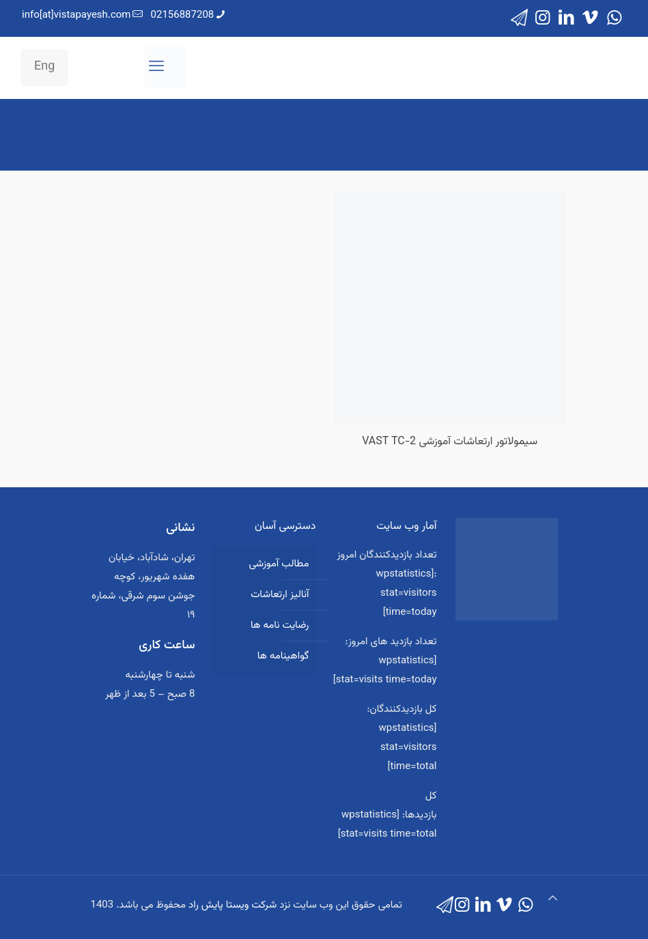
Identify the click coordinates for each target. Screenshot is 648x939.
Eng (44, 66)
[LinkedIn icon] (566, 18)
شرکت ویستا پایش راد (232, 905)
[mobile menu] (156, 67)
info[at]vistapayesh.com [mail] (76, 15)
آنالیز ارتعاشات (280, 595)
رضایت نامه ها (280, 625)
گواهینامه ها (283, 656)
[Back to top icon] (553, 899)
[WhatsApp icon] (614, 18)
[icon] (519, 18)
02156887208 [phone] (182, 15)
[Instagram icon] (542, 18)
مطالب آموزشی (279, 564)
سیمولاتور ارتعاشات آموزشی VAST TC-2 (449, 441)
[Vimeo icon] (590, 18)
